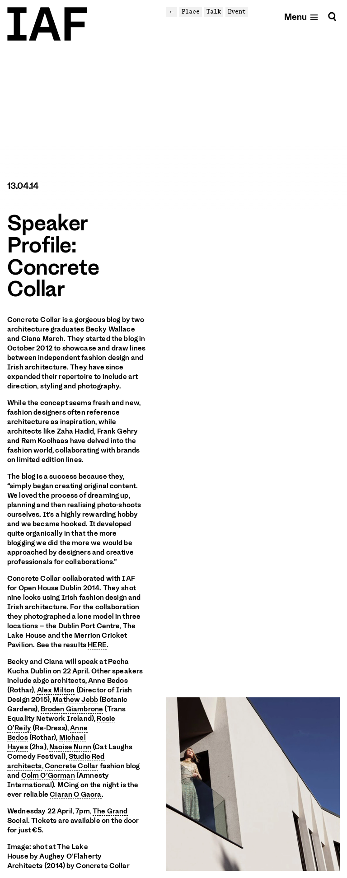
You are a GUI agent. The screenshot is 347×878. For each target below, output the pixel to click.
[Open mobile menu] (301, 16)
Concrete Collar (34, 320)
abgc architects (59, 681)
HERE (97, 645)
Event (237, 11)
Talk (213, 11)
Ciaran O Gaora (75, 794)
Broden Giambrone (72, 709)
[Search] (332, 16)
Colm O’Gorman (48, 775)
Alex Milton (56, 690)
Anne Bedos (108, 681)
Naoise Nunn (70, 747)
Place (191, 11)
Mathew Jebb (75, 700)
